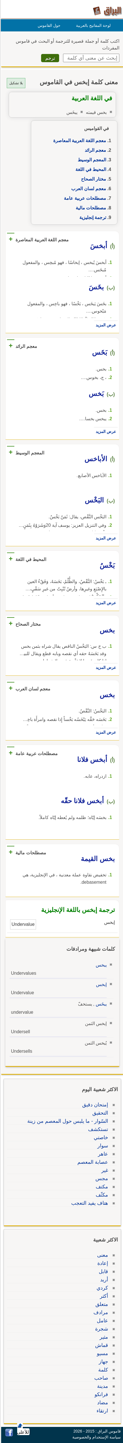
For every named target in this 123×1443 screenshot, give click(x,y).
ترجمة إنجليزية (92, 217)
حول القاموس (48, 25)
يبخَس (100, 1004)
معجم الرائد (94, 150)
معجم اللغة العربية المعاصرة (78, 140)
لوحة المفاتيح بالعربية (92, 25)
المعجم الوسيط (91, 159)
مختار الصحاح (92, 179)
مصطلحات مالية (90, 207)
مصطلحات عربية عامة (84, 198)
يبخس (100, 965)
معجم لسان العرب (87, 188)
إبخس (100, 984)
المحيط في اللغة (90, 169)
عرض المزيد (105, 325)
